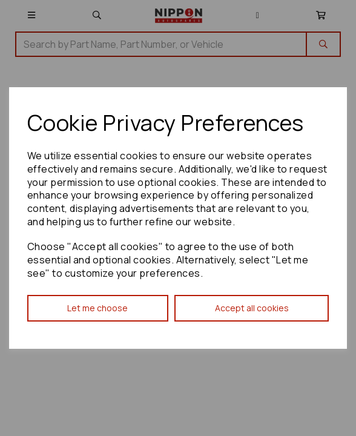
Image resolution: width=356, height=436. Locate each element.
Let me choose (97, 308)
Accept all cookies (252, 308)
